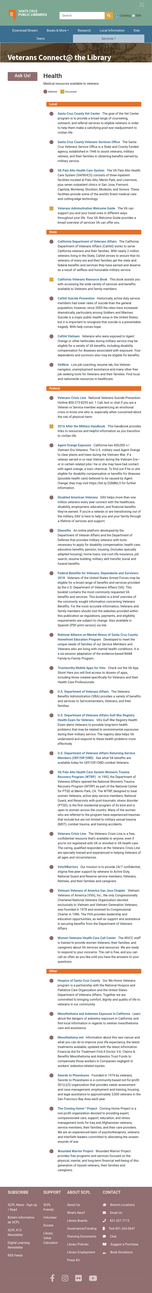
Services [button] (107, 38)
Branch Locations (122, 1205)
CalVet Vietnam (69, 336)
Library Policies (77, 1244)
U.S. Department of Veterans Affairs (83, 691)
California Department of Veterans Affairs (87, 241)
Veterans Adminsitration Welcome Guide (86, 208)
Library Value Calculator (50, 1238)
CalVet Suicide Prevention (76, 298)
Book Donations (121, 1252)
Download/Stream (25, 30)
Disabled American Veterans (78, 497)
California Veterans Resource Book (82, 279)
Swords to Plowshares (73, 1075)
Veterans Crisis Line (72, 398)
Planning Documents (81, 1236)
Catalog (123, 15)
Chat (113, 1236)
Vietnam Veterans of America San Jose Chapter (91, 890)
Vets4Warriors (68, 867)
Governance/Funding (81, 1228)
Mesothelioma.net (71, 1037)
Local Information (112, 30)
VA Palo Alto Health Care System (81, 170)
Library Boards (77, 1221)
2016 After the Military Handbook (81, 426)
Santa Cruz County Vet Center (79, 113)
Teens (40, 38)
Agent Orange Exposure (74, 445)
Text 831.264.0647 (122, 1228)
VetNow (63, 365)
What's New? (76, 1213)
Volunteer (50, 1217)
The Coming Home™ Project (77, 1108)
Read (13, 1209)
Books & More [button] (56, 30)
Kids (137, 30)
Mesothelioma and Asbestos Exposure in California (94, 1014)
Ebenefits (64, 530)
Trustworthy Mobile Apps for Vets (81, 668)
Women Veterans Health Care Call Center (87, 938)
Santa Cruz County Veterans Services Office (89, 142)
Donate (48, 1225)
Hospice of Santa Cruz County (79, 980)
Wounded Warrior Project (75, 1151)
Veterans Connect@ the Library (59, 57)
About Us (73, 1205)
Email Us (116, 1213)
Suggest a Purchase (124, 1244)
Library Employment (81, 1252)
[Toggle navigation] (141, 5)
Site (136, 15)
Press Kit (73, 1260)
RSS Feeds (15, 1255)
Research (84, 30)
